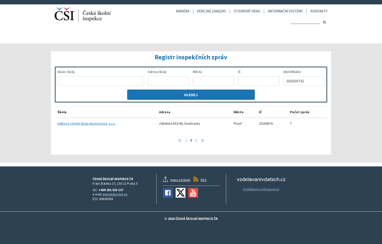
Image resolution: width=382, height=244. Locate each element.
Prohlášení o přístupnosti (261, 189)
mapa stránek (180, 180)
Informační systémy (285, 11)
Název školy (66, 72)
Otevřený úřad (247, 11)
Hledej (191, 94)
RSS (204, 180)
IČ (239, 72)
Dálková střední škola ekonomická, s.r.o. (86, 123)
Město (197, 72)
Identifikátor (292, 72)
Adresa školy (157, 72)
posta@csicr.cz (115, 194)
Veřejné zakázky (211, 11)
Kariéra (182, 11)
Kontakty (318, 11)
